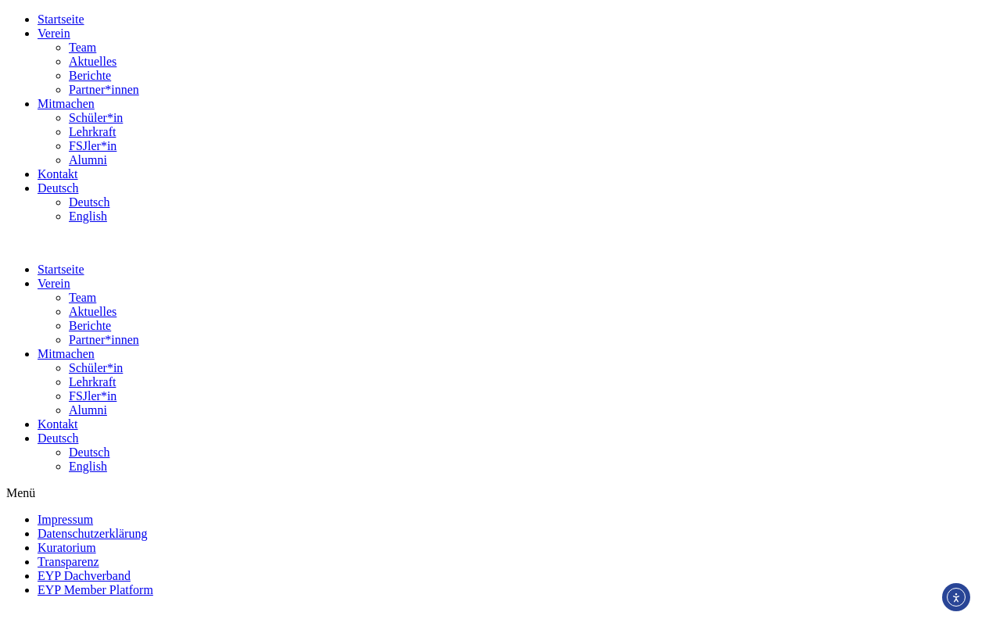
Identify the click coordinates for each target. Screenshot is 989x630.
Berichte (90, 75)
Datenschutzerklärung (92, 533)
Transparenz (68, 561)
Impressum (65, 519)
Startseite (61, 19)
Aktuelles (92, 61)
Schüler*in (96, 117)
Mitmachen (66, 103)
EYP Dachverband (84, 575)
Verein (54, 33)
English (88, 216)
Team (82, 47)
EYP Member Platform (95, 589)
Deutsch (58, 188)
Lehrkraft (92, 131)
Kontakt (58, 174)
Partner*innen (104, 89)
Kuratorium (67, 547)
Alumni (88, 159)
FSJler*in (92, 145)
